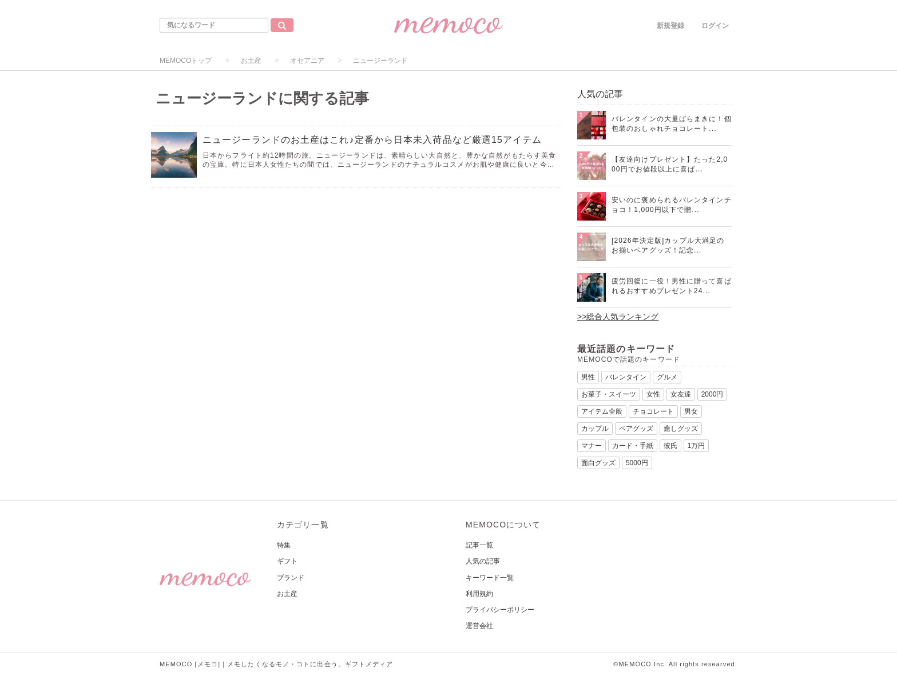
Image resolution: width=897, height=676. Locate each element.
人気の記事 (483, 561)
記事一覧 (479, 545)
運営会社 (479, 626)
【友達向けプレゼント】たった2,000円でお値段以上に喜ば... (670, 164)
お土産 (251, 61)
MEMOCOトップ (186, 61)
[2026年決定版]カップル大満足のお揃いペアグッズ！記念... (668, 245)
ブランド (290, 578)
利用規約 (479, 594)
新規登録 (670, 26)
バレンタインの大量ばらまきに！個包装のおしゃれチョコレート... (672, 124)
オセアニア (307, 61)
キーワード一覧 (490, 578)
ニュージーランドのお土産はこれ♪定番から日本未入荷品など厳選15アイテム (372, 140)
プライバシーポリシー (500, 610)
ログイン (715, 26)
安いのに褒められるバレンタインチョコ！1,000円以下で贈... (672, 205)
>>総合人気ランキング (617, 316)
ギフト (287, 561)
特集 (284, 545)
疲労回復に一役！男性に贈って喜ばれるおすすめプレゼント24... (672, 286)
